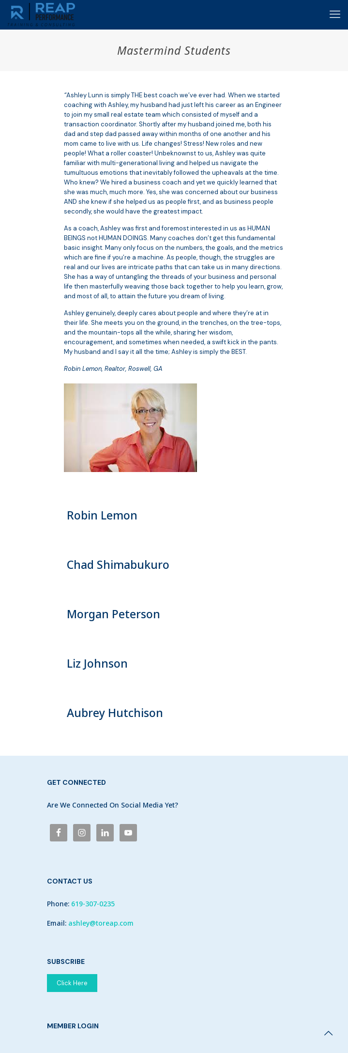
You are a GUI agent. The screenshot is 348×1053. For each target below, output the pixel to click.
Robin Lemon (102, 515)
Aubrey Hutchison (115, 712)
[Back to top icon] (328, 1033)
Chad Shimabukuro (118, 564)
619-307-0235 (93, 903)
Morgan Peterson (113, 614)
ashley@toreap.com (101, 923)
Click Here (72, 983)
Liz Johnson (97, 663)
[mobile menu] (335, 14)
